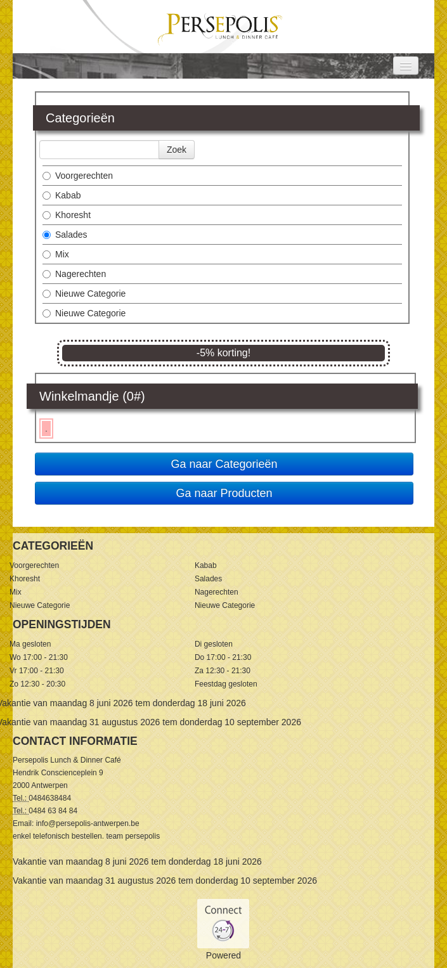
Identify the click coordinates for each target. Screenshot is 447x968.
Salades (64, 234)
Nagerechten (74, 274)
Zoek (176, 150)
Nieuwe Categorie (84, 293)
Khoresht (66, 215)
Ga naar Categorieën (224, 464)
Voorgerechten (77, 176)
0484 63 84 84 (53, 810)
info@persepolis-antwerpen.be (87, 823)
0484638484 (50, 798)
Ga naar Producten (224, 493)
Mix (55, 254)
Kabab (61, 195)
